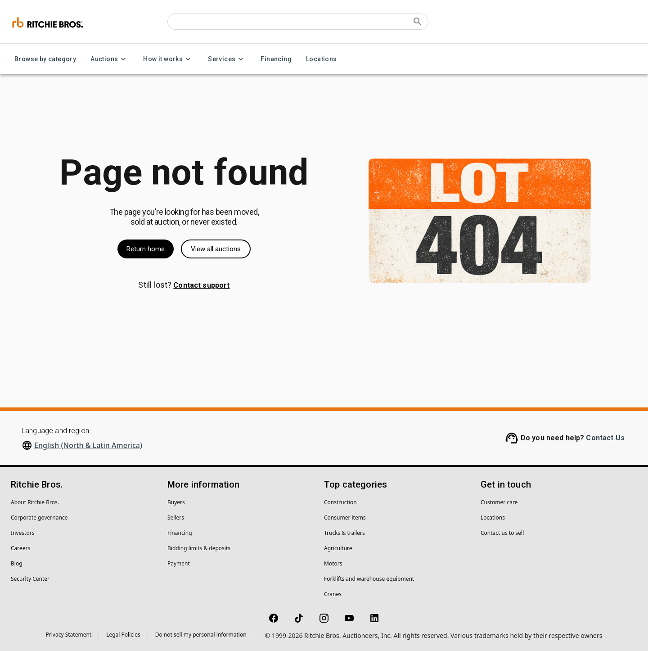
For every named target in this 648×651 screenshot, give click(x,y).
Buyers (176, 502)
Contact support (201, 285)
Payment (178, 563)
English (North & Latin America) (88, 445)
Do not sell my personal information (201, 634)
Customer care (499, 502)
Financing (276, 59)
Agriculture (338, 548)
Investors (22, 533)
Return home (145, 249)
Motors (333, 563)
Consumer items (345, 517)
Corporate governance (39, 517)
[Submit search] (417, 21)
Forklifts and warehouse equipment (369, 579)
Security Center (30, 579)
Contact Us (605, 438)
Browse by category (45, 59)
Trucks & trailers (344, 533)
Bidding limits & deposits (198, 548)
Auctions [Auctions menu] (109, 59)
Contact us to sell (502, 533)
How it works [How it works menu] (168, 59)
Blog (16, 563)
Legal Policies (123, 634)
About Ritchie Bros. (35, 502)
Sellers (175, 517)
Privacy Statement (69, 634)
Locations (321, 59)
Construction (340, 502)
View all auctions (216, 249)
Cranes (333, 594)
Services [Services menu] (227, 59)
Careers (20, 548)
